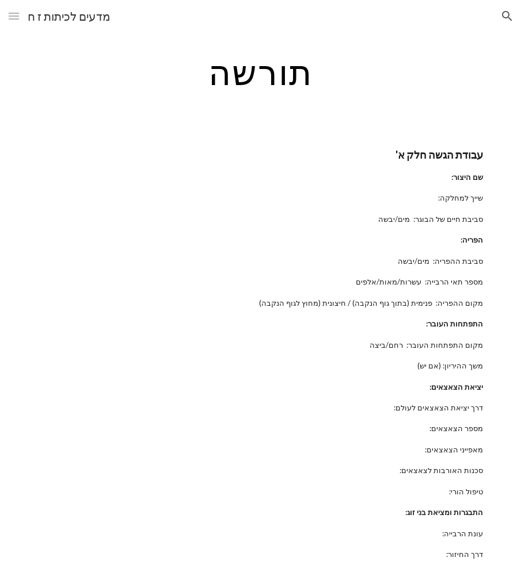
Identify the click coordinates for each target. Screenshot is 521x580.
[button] (14, 16)
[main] (260, 71)
